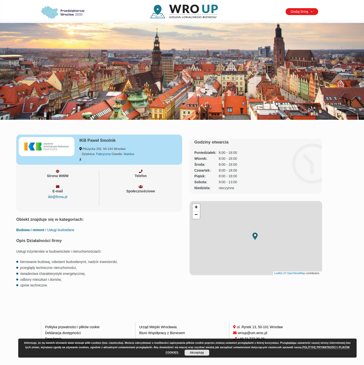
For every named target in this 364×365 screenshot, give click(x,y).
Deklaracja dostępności (63, 333)
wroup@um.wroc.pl (252, 333)
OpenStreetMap (296, 273)
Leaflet (278, 273)
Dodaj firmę (302, 12)
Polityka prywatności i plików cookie (72, 327)
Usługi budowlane (60, 230)
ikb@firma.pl (57, 197)
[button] (255, 236)
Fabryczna (103, 154)
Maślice (129, 154)
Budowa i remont (30, 230)
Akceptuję (197, 352)
